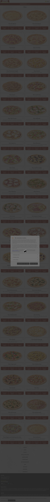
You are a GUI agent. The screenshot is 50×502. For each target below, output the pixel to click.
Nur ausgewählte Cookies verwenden (23, 263)
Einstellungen (33, 250)
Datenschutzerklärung (15, 250)
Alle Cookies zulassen (34, 263)
